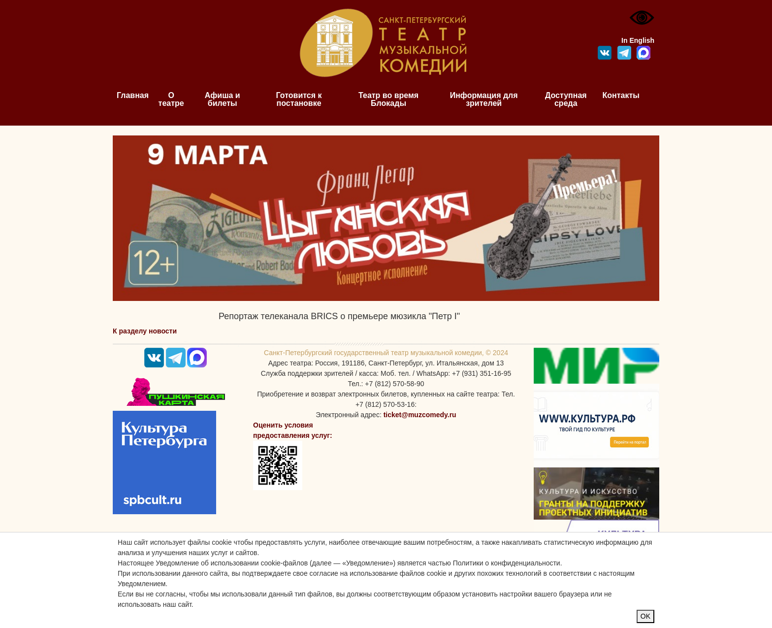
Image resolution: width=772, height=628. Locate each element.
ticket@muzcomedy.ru (420, 415)
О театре (171, 99)
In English (637, 40)
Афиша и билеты (222, 99)
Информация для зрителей (484, 99)
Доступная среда (566, 99)
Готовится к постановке (299, 99)
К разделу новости (145, 331)
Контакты (621, 95)
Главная (133, 95)
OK (645, 616)
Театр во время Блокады (388, 99)
